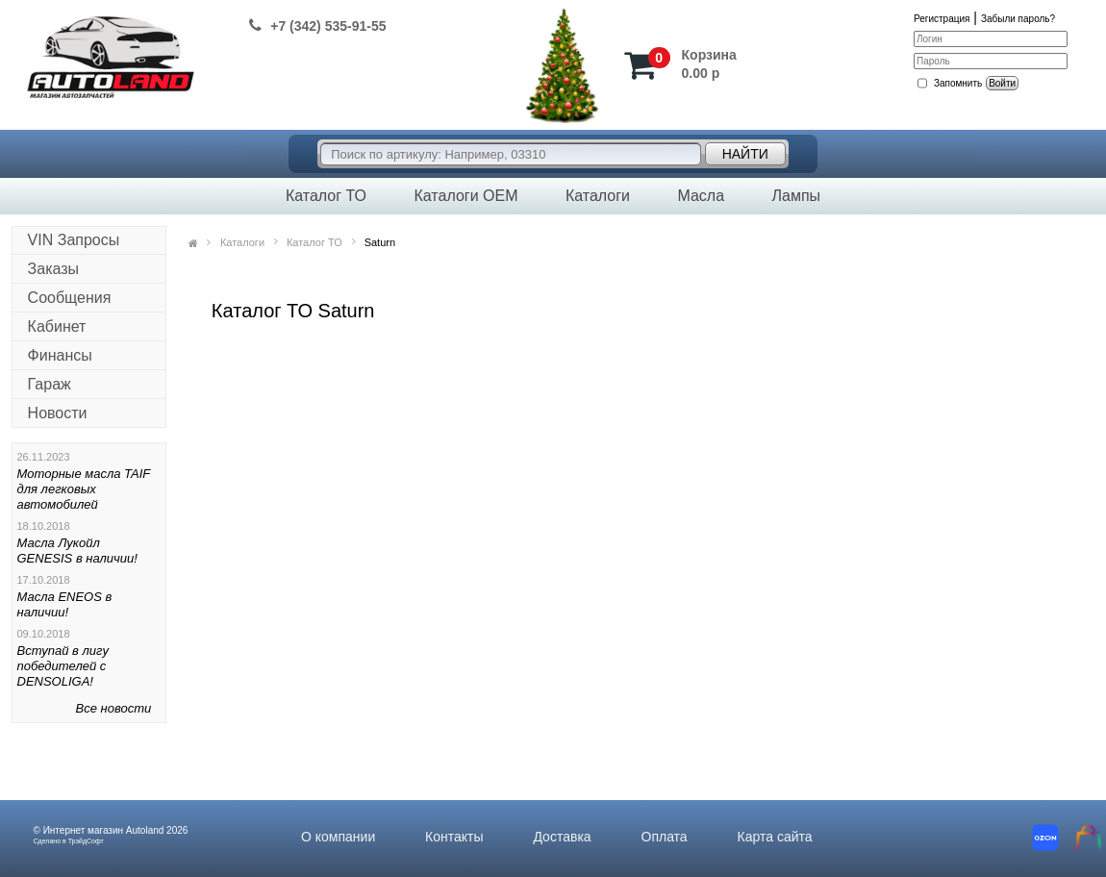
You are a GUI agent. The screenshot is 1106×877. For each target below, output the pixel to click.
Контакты (454, 836)
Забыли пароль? (1018, 18)
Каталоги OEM (465, 196)
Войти (1002, 83)
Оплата (664, 836)
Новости (58, 413)
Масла (700, 196)
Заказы (53, 269)
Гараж (49, 384)
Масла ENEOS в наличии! (65, 604)
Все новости (114, 708)
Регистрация (941, 18)
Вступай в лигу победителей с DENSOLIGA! (63, 666)
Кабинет (57, 326)
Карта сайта (775, 836)
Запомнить (958, 83)
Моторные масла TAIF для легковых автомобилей (84, 489)
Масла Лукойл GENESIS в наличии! (77, 550)
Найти (745, 154)
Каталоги (598, 196)
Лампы (795, 196)
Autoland (144, 830)
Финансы (60, 355)
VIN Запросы (74, 240)
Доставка (562, 836)
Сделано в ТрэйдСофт (69, 841)
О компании (338, 836)
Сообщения (70, 297)
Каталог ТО (326, 196)
